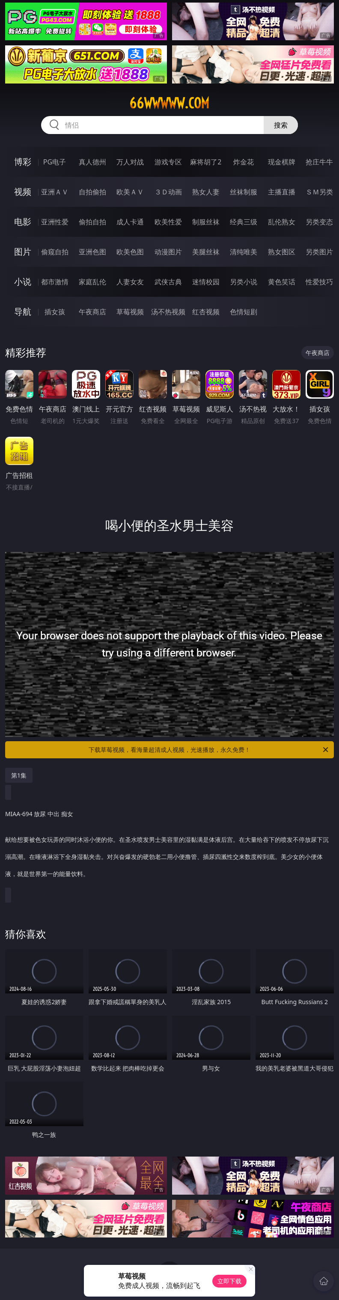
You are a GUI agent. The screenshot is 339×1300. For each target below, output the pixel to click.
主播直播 (281, 192)
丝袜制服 (243, 192)
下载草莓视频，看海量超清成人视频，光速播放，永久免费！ (209, 750)
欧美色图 (130, 251)
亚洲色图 (92, 251)
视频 (22, 191)
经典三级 (243, 222)
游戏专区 (168, 162)
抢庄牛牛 (319, 162)
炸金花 (243, 162)
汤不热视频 (168, 311)
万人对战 (130, 162)
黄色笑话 (281, 281)
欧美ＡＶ (130, 192)
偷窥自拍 (54, 251)
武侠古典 (168, 281)
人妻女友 (130, 281)
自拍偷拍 (92, 192)
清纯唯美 (243, 251)
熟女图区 (281, 251)
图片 (22, 251)
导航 (22, 311)
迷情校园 (206, 281)
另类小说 (243, 281)
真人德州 (92, 162)
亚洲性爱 (54, 222)
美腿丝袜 (206, 251)
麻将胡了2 (205, 162)
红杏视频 (206, 311)
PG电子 (54, 162)
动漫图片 (168, 251)
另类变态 (319, 222)
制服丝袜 (206, 222)
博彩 (22, 161)
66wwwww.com (169, 103)
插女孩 (55, 311)
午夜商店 (92, 311)
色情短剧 (243, 311)
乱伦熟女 (281, 222)
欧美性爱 (168, 222)
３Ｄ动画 (168, 192)
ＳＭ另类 (319, 192)
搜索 (281, 125)
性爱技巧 (319, 281)
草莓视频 (130, 311)
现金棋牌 (281, 162)
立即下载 (229, 1281)
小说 (22, 281)
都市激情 (54, 281)
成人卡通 (130, 222)
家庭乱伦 (92, 281)
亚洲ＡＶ (54, 192)
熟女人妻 (206, 192)
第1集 (19, 775)
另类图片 (319, 251)
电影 (22, 221)
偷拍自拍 (92, 222)
